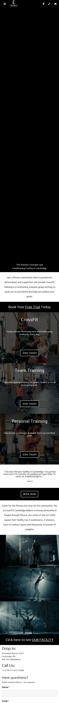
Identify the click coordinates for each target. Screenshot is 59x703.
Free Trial (32, 307)
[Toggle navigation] (5, 4)
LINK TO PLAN (29, 337)
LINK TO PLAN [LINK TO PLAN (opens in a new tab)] (29, 439)
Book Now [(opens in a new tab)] (29, 494)
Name (5, 687)
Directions (15, 659)
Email (5, 701)
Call (21, 670)
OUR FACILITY (42, 640)
